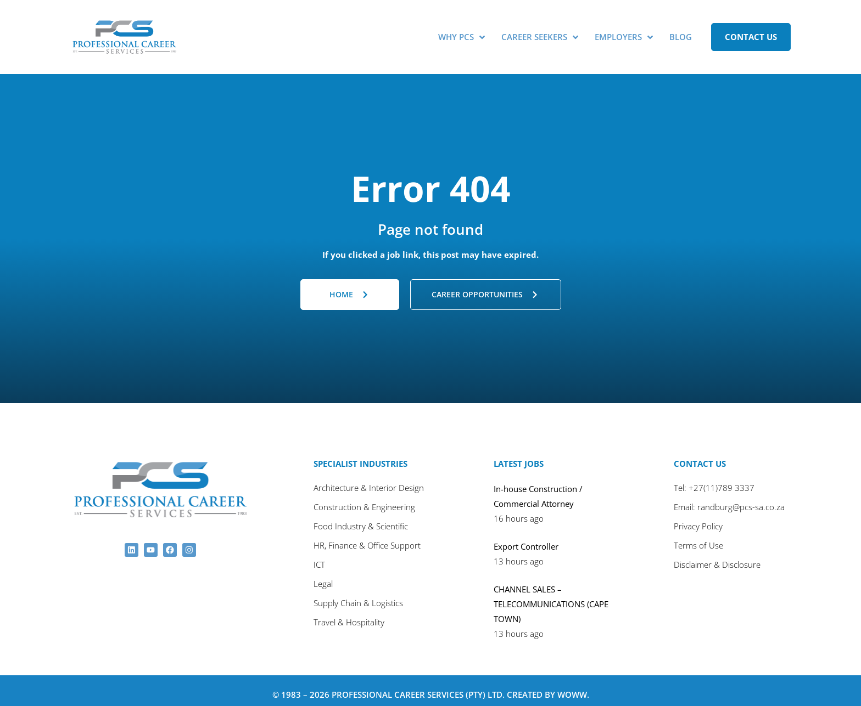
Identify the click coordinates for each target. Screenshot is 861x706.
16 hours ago (519, 510)
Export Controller (526, 538)
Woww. (573, 686)
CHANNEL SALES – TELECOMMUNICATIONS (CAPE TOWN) (551, 595)
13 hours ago (519, 552)
